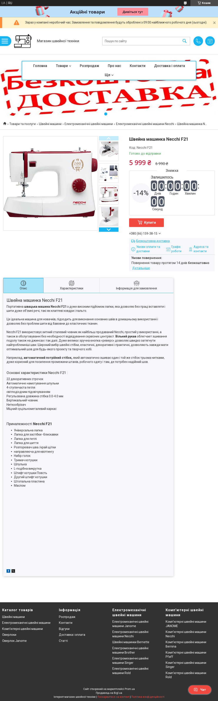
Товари (62, 66)
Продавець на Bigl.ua (109, 692)
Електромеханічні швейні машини (89, 124)
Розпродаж (89, 66)
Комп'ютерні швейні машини (22, 629)
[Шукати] (184, 41)
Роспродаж (67, 617)
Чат (200, 690)
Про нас (114, 66)
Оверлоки (9, 634)
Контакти (137, 66)
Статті (63, 641)
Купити (150, 222)
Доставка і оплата (169, 66)
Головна (40, 66)
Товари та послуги (22, 124)
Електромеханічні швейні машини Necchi (145, 124)
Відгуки (64, 629)
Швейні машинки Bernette (130, 642)
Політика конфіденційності (148, 696)
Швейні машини (50, 124)
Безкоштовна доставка (153, 241)
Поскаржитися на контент (113, 696)
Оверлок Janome (14, 641)
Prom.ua (130, 689)
